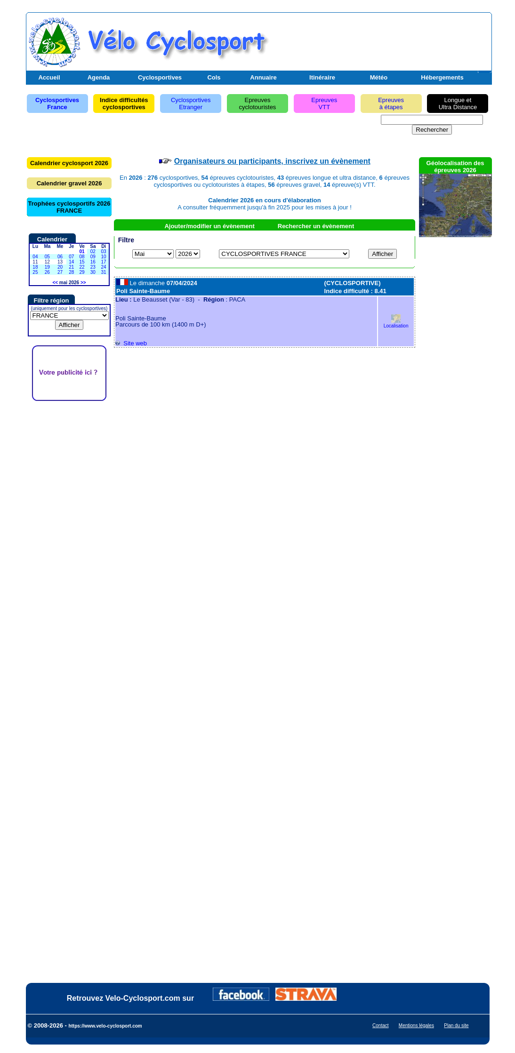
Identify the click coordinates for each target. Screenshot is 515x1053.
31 (103, 272)
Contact (380, 1025)
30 (93, 272)
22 (81, 267)
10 (103, 256)
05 (47, 256)
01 (81, 251)
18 (35, 267)
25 (35, 272)
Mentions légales (416, 1025)
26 (47, 272)
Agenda (99, 77)
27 (60, 272)
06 (60, 256)
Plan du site (456, 1025)
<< (55, 282)
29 (81, 272)
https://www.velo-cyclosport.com (105, 1026)
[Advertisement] (379, 39)
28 (71, 272)
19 (47, 267)
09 (93, 256)
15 (81, 261)
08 (81, 256)
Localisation (396, 323)
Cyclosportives (160, 77)
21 (71, 267)
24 (103, 267)
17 (103, 261)
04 (35, 256)
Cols (213, 77)
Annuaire (263, 77)
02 (93, 251)
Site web (131, 343)
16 (93, 261)
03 (103, 251)
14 (71, 261)
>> (83, 282)
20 (60, 267)
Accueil (49, 77)
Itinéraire (322, 77)
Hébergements (442, 77)
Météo (379, 77)
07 (71, 256)
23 (93, 267)
